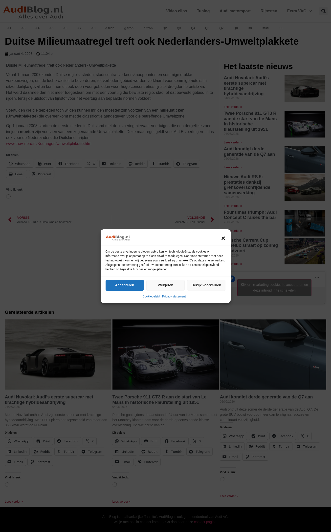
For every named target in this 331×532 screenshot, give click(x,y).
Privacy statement (174, 296)
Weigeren (165, 285)
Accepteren (124, 285)
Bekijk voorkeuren (206, 285)
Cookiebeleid (151, 296)
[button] (223, 238)
